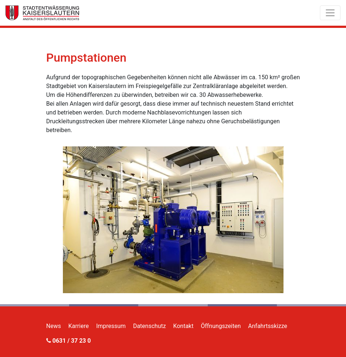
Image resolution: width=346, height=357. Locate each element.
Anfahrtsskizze (267, 326)
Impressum (111, 326)
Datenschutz (149, 326)
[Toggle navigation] (330, 13)
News (53, 326)
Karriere (78, 326)
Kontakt (183, 326)
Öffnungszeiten (221, 326)
